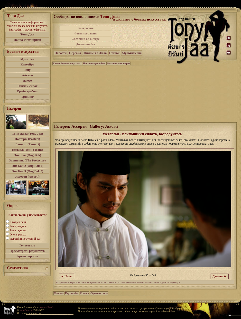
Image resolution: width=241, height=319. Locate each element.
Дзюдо (27, 80)
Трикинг (27, 96)
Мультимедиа (132, 53)
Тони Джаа (110, 16)
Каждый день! (18, 222)
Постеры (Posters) (27, 139)
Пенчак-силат (27, 86)
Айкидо (27, 75)
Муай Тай (27, 59)
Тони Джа (27, 34)
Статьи (114, 53)
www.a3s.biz (47, 307)
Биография (86, 28)
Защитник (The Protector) (27, 160)
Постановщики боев (94, 63)
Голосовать (27, 245)
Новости (60, 53)
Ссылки (84, 293)
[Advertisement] (139, 36)
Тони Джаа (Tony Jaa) (27, 133)
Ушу (27, 70)
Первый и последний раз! (25, 238)
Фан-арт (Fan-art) (27, 144)
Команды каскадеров (118, 63)
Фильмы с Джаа (95, 53)
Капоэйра (27, 64)
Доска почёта (85, 44)
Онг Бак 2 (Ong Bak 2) (27, 166)
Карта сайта (71, 293)
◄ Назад (66, 276)
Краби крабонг (27, 91)
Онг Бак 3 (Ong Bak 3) (27, 171)
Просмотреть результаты (27, 251)
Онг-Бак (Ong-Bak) (27, 155)
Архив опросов (27, 256)
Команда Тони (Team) (27, 149)
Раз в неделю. (18, 230)
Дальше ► (220, 276)
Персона (75, 53)
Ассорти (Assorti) (27, 176)
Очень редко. (18, 234)
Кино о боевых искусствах (67, 63)
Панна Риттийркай (27, 40)
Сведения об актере (86, 39)
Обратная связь (99, 293)
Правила (59, 293)
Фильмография (85, 33)
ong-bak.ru (26, 309)
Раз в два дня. (18, 226)
